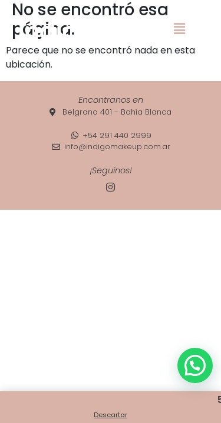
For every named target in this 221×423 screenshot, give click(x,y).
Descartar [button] (110, 414)
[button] (179, 29)
